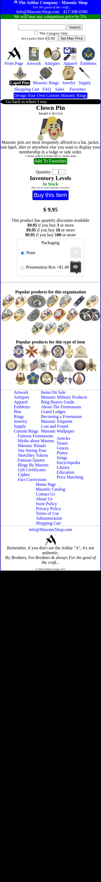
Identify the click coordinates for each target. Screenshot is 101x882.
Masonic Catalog (50, 489)
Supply (20, 426)
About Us (44, 499)
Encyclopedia (68, 462)
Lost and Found (54, 426)
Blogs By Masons (33, 465)
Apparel (21, 402)
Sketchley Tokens (33, 455)
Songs (62, 457)
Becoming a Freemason (61, 416)
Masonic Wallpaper (57, 431)
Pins (17, 411)
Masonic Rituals (32, 445)
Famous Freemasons (35, 436)
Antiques (21, 397)
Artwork (21, 392)
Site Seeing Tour (32, 450)
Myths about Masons (36, 440)
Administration (49, 518)
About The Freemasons (61, 407)
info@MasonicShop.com (50, 529)
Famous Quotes (31, 460)
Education (65, 472)
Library (63, 467)
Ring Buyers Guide (57, 402)
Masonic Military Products (64, 397)
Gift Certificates (32, 470)
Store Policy (46, 503)
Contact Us (45, 494)
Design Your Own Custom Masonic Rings (50, 95)
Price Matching (70, 477)
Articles (64, 438)
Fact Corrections (32, 479)
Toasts (62, 443)
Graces (63, 448)
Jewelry (20, 421)
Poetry (62, 453)
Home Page (46, 484)
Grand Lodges (53, 411)
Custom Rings (26, 431)
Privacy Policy (48, 508)
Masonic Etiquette (56, 421)
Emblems (22, 407)
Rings (19, 416)
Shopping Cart (48, 523)
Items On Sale (53, 392)
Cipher (24, 474)
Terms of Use (47, 513)
